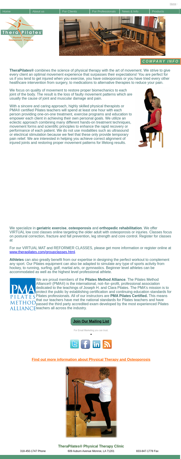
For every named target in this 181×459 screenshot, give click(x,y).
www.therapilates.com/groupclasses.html (42, 252)
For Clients (69, 11)
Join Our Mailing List (91, 321)
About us (38, 11)
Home (173, 3)
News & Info (130, 11)
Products (158, 11)
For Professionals (104, 11)
